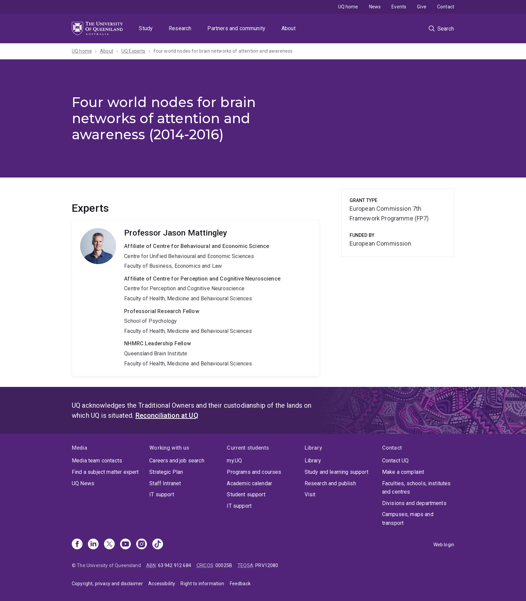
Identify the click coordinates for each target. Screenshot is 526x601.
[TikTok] (157, 544)
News (375, 6)
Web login (443, 544)
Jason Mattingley (195, 298)
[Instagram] (141, 544)
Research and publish (330, 483)
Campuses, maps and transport (407, 518)
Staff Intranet (165, 483)
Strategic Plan (166, 472)
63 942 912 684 (174, 565)
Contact (445, 6)
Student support (246, 494)
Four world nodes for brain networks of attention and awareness (223, 51)
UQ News (83, 483)
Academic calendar (249, 483)
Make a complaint (403, 472)
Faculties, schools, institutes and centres (416, 487)
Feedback (240, 583)
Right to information (202, 583)
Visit (310, 494)
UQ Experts (133, 51)
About (288, 28)
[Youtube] (125, 544)
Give (421, 6)
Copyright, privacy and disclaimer (107, 583)
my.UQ (234, 460)
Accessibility (161, 583)
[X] (109, 544)
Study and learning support (336, 472)
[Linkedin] (93, 544)
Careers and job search (176, 460)
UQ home (348, 6)
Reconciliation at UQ (167, 415)
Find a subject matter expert (105, 472)
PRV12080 (266, 565)
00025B (223, 565)
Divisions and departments (414, 503)
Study (146, 28)
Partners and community (236, 28)
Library (313, 460)
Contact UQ (395, 460)
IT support (161, 494)
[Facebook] (77, 544)
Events (398, 6)
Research (180, 28)
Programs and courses (254, 472)
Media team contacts (97, 460)
